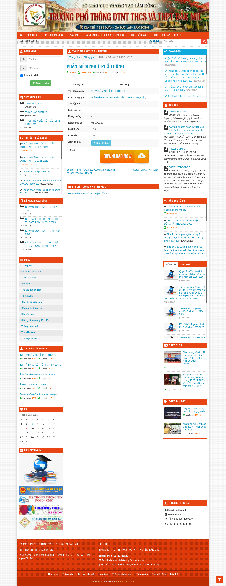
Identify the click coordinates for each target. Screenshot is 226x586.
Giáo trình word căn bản (33, 384)
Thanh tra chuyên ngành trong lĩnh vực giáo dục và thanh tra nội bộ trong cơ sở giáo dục (184, 237)
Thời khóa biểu (29, 277)
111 (123, 72)
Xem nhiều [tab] (186, 264)
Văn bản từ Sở (177, 201)
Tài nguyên (92, 35)
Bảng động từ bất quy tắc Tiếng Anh (39, 394)
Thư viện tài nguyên (35, 349)
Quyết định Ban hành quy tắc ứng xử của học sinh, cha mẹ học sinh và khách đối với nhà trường (184, 130)
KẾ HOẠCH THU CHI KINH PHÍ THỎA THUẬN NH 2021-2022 (41, 244)
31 (50, 378)
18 (50, 388)
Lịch (26, 409)
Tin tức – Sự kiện (86, 574)
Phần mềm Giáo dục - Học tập (129, 97)
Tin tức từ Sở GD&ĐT (35, 138)
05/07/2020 (86, 72)
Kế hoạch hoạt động (35, 201)
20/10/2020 (172, 228)
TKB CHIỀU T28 (33, 103)
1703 (107, 72)
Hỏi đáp (166, 35)
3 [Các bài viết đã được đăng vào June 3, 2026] (32, 424)
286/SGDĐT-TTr (177, 111)
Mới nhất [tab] (171, 264)
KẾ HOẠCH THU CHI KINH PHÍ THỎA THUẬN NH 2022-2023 (41, 221)
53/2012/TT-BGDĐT (179, 167)
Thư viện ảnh (28, 332)
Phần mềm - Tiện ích (102, 97)
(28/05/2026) (199, 81)
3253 (34, 378)
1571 (34, 369)
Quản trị (72, 72)
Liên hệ (177, 35)
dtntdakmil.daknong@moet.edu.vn (126, 560)
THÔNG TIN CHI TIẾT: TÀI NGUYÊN (89, 51)
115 (50, 398)
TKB (156, 35)
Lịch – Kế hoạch (140, 35)
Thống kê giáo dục (30, 326)
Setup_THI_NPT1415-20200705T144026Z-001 (91, 169)
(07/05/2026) (191, 90)
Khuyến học (27, 314)
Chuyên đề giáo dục (115, 35)
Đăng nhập (30, 51)
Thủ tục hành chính (31, 290)
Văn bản (75, 35)
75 (50, 369)
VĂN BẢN (173, 105)
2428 (197, 433)
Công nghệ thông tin (31, 308)
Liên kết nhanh (32, 450)
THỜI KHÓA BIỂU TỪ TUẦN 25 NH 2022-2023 (43, 122)
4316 (34, 398)
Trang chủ (74, 57)
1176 (178, 390)
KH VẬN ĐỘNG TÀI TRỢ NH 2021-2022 (43, 233)
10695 (198, 415)
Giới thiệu (33, 35)
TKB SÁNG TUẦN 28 (36, 112)
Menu (27, 260)
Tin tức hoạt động (55, 35)
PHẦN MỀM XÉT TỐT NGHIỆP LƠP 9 (87, 193)
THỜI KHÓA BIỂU (32, 97)
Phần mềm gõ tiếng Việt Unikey (37, 374)
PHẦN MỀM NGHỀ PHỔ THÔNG (108, 91)
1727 (178, 367)
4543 (34, 388)
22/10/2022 (27, 151)
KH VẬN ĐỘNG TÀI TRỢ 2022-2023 (41, 209)
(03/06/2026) (170, 65)
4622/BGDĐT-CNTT (179, 148)
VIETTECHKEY (126, 581)
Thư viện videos (29, 338)
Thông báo (26, 265)
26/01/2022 (27, 165)
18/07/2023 (172, 214)
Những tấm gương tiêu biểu (35, 320)
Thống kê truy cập (179, 503)
